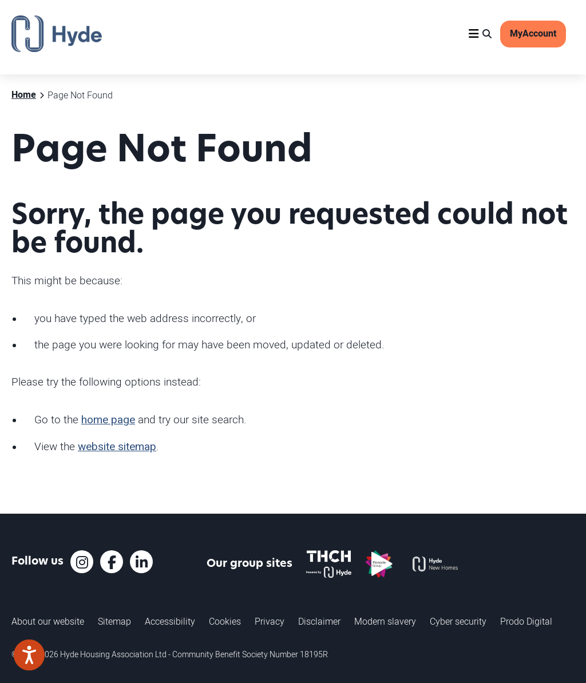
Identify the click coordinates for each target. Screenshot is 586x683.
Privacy (269, 621)
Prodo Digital (526, 621)
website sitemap (117, 447)
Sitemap (114, 621)
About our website (47, 621)
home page (108, 420)
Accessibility (170, 621)
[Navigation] (473, 34)
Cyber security (458, 621)
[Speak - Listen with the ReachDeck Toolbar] (29, 655)
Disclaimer (319, 621)
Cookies (225, 621)
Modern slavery (385, 621)
